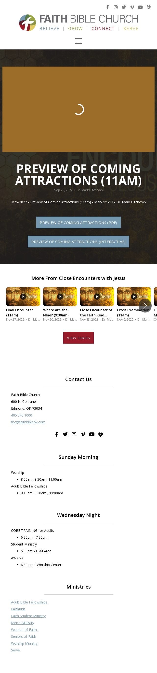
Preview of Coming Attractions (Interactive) (78, 241)
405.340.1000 (21, 415)
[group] (23, 306)
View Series (78, 337)
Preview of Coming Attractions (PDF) (78, 222)
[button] (145, 305)
